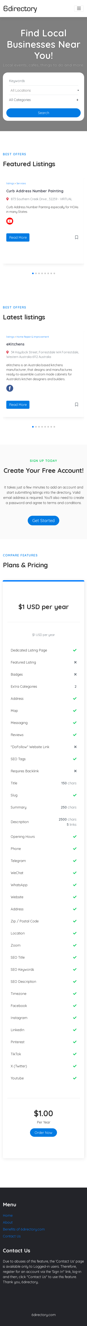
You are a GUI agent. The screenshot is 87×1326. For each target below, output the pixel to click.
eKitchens (15, 344)
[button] (33, 273)
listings (10, 183)
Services (21, 183)
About (8, 1222)
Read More (18, 237)
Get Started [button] (43, 520)
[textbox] (43, 90)
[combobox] (43, 90)
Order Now (43, 1132)
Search (43, 113)
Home (8, 1215)
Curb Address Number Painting (34, 190)
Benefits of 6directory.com (24, 1229)
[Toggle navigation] (79, 8)
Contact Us (12, 1236)
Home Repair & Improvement (32, 336)
